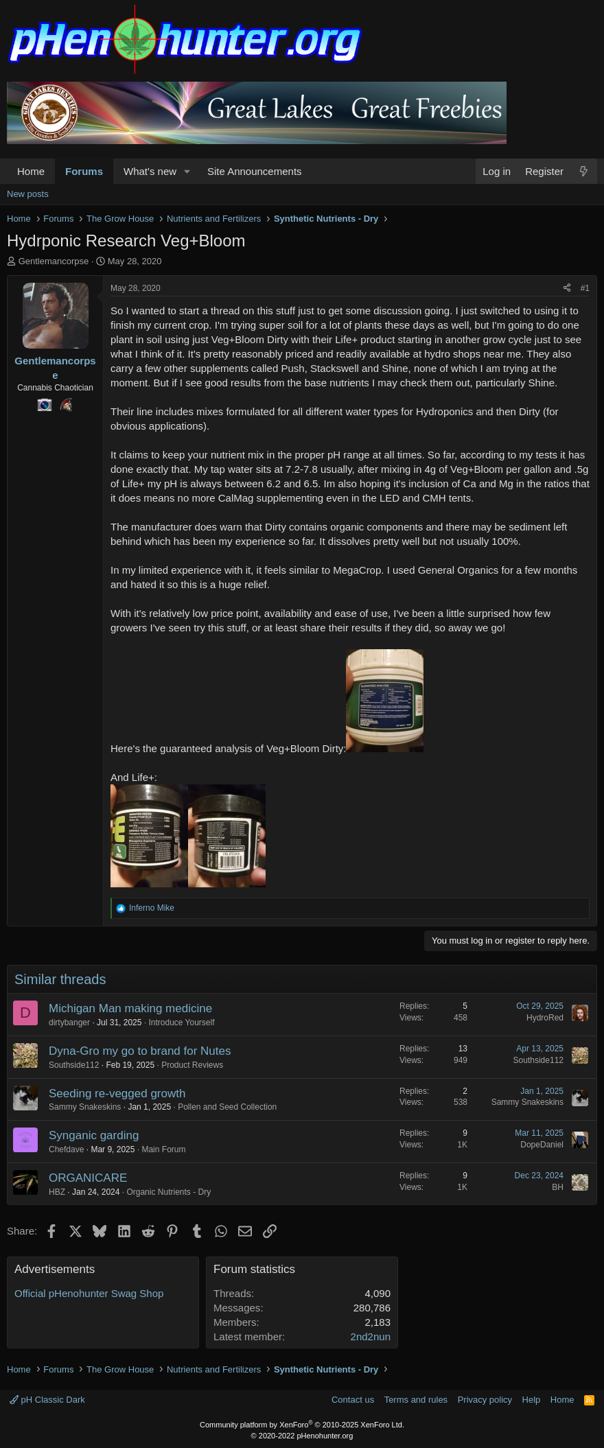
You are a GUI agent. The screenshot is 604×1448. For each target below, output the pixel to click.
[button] (187, 171)
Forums (84, 171)
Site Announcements (254, 171)
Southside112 (74, 1065)
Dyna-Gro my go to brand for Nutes (140, 1051)
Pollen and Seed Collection (227, 1107)
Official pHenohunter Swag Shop (88, 1293)
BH (558, 1187)
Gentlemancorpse (54, 261)
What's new (150, 171)
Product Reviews (192, 1065)
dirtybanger (69, 1022)
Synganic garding (94, 1135)
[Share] (567, 288)
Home (31, 171)
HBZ (57, 1192)
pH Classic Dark (47, 1399)
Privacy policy (485, 1399)
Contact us (353, 1399)
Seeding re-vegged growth (117, 1093)
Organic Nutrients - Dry (168, 1192)
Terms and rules (416, 1399)
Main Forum (163, 1149)
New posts (28, 194)
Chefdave (66, 1149)
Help (531, 1399)
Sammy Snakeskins (85, 1107)
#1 (585, 288)
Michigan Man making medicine (130, 1008)
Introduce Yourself (181, 1022)
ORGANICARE (88, 1177)
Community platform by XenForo (302, 1425)
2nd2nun (371, 1336)
